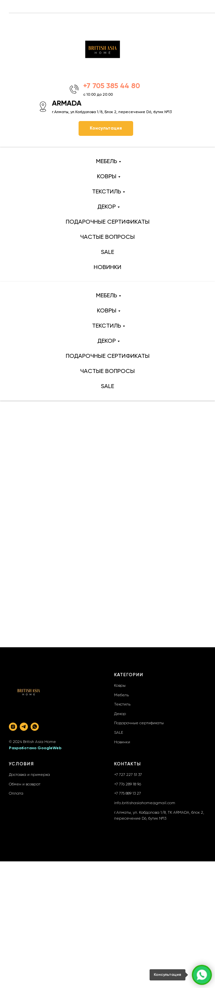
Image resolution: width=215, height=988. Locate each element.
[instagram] (13, 727)
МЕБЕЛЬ (106, 161)
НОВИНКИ (107, 267)
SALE (107, 252)
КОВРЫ (106, 177)
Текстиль (122, 704)
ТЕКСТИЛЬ (106, 192)
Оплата (16, 794)
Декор (120, 714)
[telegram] (24, 727)
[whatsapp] (35, 727)
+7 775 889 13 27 (127, 794)
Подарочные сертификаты (139, 723)
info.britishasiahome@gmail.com (144, 803)
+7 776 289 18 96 (127, 784)
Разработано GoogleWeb (35, 748)
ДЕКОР (106, 207)
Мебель (121, 695)
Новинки (122, 742)
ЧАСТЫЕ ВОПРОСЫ (107, 237)
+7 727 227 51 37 (128, 775)
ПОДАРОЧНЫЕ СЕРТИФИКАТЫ (108, 222)
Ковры (120, 686)
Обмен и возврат (24, 784)
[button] (106, 128)
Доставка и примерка (29, 775)
